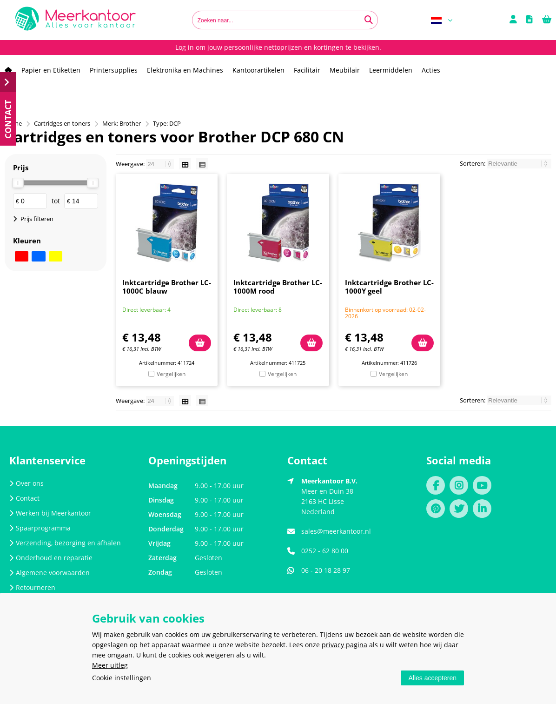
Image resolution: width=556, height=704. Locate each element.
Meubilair (345, 70)
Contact (24, 498)
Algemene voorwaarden (49, 572)
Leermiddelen (390, 70)
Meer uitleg (110, 665)
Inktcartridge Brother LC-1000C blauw (166, 286)
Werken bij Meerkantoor (50, 513)
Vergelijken (171, 374)
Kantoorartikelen (258, 70)
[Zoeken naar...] (368, 20)
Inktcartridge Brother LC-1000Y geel (389, 286)
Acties (431, 70)
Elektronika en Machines (185, 70)
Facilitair (307, 70)
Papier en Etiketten (50, 70)
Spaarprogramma (40, 527)
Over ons (26, 483)
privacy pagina (344, 644)
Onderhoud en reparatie (51, 557)
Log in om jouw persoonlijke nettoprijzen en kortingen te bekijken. (278, 47)
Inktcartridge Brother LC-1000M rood (277, 286)
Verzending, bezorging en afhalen (65, 542)
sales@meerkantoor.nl (336, 531)
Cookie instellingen (121, 677)
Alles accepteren (432, 678)
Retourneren (32, 587)
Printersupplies (114, 70)
